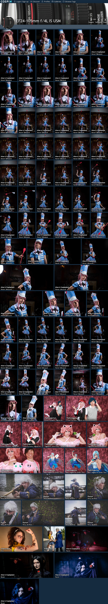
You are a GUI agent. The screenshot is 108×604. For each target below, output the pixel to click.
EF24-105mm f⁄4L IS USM (38, 20)
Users (105, 20)
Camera (91, 20)
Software (98, 20)
